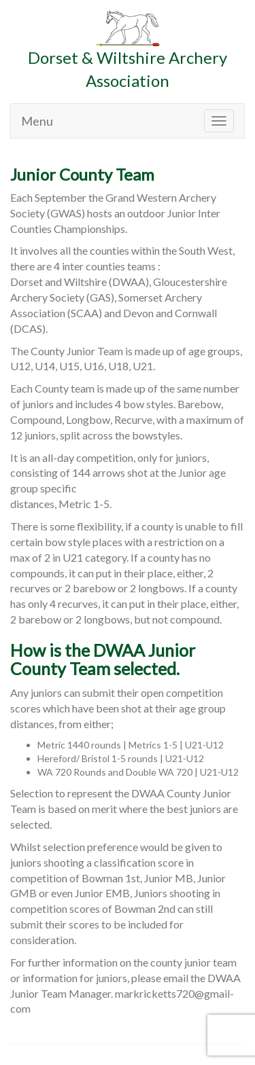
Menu (37, 120)
